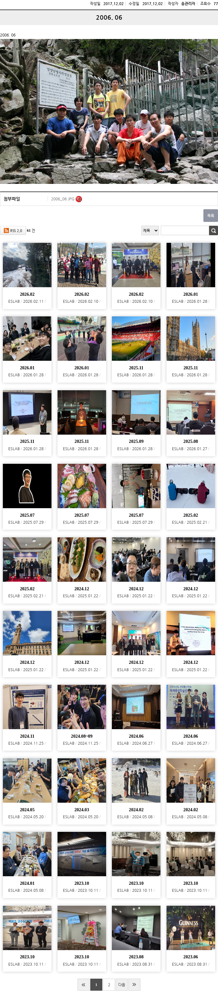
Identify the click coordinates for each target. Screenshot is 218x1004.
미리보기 (79, 199)
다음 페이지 (122, 986)
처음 (84, 985)
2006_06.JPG (63, 199)
